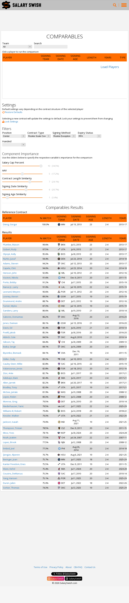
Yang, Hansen (10, 478)
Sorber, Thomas (11, 487)
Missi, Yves (8, 432)
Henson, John (10, 272)
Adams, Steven (10, 263)
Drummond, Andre (12, 301)
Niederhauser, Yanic (13, 406)
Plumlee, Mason (11, 244)
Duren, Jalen (9, 482)
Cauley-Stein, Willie (12, 363)
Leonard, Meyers (11, 291)
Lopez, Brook (9, 442)
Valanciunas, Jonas (12, 368)
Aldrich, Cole (9, 337)
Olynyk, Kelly (9, 254)
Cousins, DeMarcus (13, 473)
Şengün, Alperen (11, 454)
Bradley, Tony (10, 387)
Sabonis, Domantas (13, 316)
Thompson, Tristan (12, 428)
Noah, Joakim (9, 437)
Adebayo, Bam (10, 377)
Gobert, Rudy (9, 249)
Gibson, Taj (8, 341)
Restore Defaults (12, 112)
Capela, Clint (9, 268)
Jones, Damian (10, 323)
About (69, 567)
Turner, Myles (10, 305)
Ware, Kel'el (9, 468)
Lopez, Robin (9, 396)
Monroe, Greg (10, 401)
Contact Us (89, 567)
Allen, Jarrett (9, 382)
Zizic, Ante (8, 373)
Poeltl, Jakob (9, 332)
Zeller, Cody (9, 359)
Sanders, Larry (10, 310)
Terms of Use (40, 567)
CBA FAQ (78, 567)
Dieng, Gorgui (10, 224)
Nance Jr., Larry (10, 287)
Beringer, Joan (10, 459)
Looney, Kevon (10, 296)
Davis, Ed (7, 327)
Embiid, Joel (8, 448)
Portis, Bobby (9, 282)
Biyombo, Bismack (12, 352)
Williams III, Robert (12, 410)
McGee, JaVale (10, 392)
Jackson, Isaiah (10, 421)
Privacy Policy (56, 567)
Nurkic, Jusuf (9, 258)
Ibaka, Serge (9, 346)
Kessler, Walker (11, 415)
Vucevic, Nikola (10, 277)
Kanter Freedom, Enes (14, 464)
